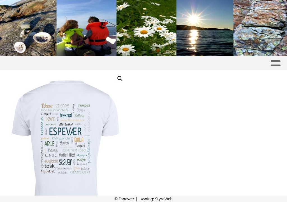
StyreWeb (164, 198)
